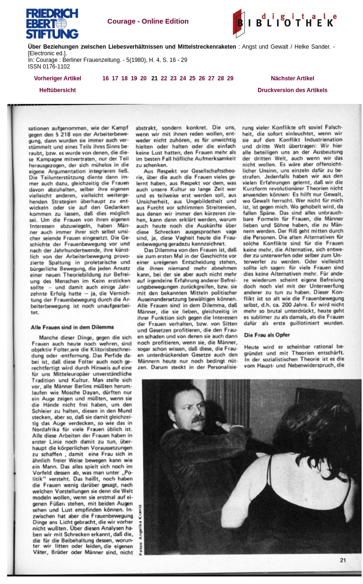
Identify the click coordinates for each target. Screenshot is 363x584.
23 (173, 78)
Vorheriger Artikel (57, 78)
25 (192, 78)
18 (124, 78)
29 (230, 78)
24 (183, 78)
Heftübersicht (57, 90)
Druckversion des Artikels (293, 90)
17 (115, 78)
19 (134, 78)
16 (106, 78)
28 (220, 78)
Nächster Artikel (292, 78)
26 (202, 78)
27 (211, 78)
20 (143, 78)
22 (164, 78)
